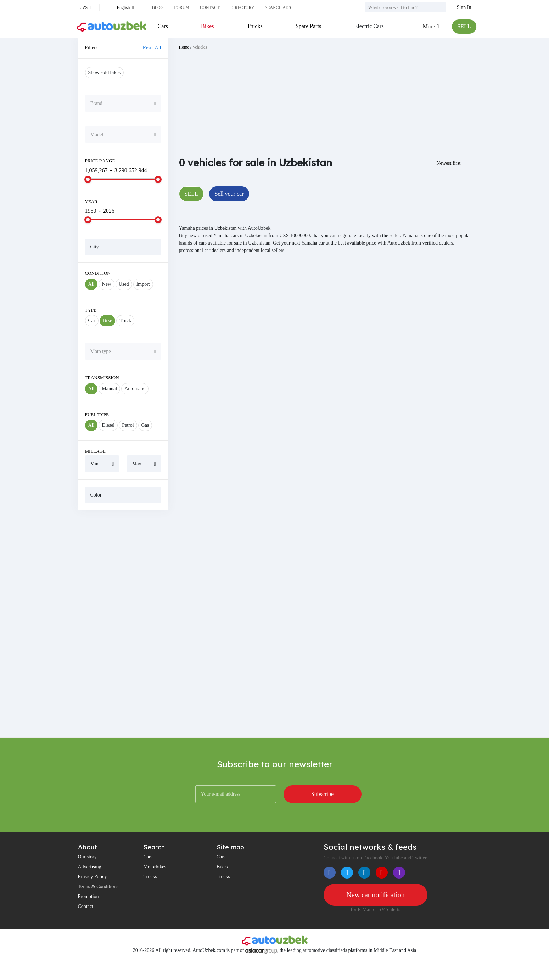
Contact (210, 7)
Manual (109, 388)
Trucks (255, 26)
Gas (145, 425)
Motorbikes (154, 866)
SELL (464, 26)
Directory (242, 7)
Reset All (152, 47)
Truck (125, 320)
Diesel (108, 425)
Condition (98, 273)
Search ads (278, 7)
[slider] (87, 179)
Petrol (128, 425)
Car (91, 320)
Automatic (134, 388)
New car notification (375, 895)
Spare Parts (308, 26)
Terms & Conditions (98, 886)
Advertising (89, 866)
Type (91, 310)
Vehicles (199, 47)
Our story (87, 856)
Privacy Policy (92, 876)
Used (124, 284)
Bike (107, 320)
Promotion (88, 896)
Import (143, 284)
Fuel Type (97, 414)
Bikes (207, 26)
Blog (158, 7)
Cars (163, 26)
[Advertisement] (123, 623)
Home (184, 47)
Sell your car (229, 194)
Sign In (464, 7)
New (106, 284)
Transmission (102, 377)
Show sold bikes (104, 72)
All (91, 284)
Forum (181, 7)
